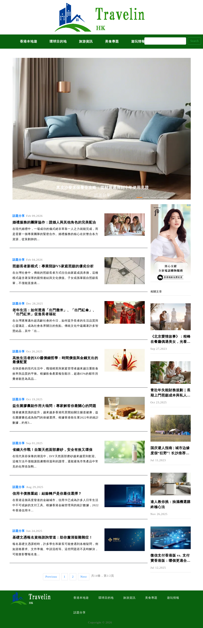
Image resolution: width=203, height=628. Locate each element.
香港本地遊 (28, 41)
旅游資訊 (86, 41)
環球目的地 (58, 41)
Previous (51, 576)
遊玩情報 (138, 41)
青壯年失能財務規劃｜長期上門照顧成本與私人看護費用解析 (170, 393)
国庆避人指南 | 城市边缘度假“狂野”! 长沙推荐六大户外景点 (170, 451)
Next (84, 576)
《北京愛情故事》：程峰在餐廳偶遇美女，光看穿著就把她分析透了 (170, 339)
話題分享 (79, 612)
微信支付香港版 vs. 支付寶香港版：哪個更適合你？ (170, 558)
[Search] (165, 41)
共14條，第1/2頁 (102, 575)
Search (194, 41)
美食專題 (112, 41)
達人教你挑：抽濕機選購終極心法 (170, 504)
